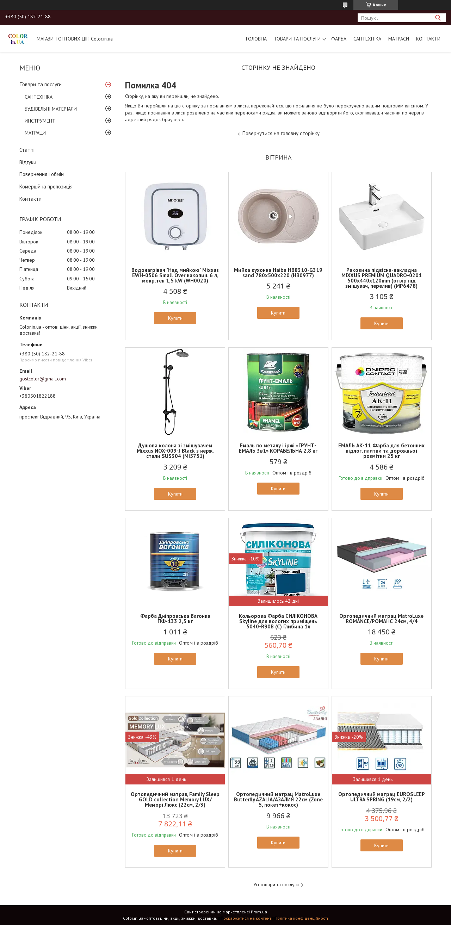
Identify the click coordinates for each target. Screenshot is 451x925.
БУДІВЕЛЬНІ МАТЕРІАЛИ (51, 109)
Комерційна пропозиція (46, 186)
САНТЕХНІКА (367, 39)
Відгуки (27, 162)
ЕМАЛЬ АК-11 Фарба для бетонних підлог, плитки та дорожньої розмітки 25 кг (381, 451)
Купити (175, 318)
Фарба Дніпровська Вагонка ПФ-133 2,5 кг (175, 618)
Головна (256, 39)
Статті (27, 150)
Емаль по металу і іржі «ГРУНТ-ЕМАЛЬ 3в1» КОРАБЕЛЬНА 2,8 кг (278, 448)
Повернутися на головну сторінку (281, 133)
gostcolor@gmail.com (42, 378)
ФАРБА (338, 39)
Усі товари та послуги (276, 885)
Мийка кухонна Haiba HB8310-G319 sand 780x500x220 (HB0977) (278, 272)
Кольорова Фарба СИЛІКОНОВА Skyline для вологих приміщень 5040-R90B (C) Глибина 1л (278, 621)
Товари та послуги (297, 39)
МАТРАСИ (398, 39)
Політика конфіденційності (301, 918)
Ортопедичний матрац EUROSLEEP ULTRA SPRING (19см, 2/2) (381, 796)
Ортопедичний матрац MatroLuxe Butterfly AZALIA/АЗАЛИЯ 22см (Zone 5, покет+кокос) (278, 799)
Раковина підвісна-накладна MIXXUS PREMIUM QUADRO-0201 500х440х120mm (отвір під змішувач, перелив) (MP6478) (381, 277)
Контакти (428, 39)
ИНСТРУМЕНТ (40, 121)
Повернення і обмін (41, 174)
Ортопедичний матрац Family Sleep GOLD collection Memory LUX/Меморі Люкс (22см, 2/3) (175, 799)
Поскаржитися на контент (246, 918)
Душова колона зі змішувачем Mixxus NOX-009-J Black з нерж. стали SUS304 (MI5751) (175, 451)
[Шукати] (438, 17)
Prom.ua (259, 911)
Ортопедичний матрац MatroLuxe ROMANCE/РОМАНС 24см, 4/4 (381, 618)
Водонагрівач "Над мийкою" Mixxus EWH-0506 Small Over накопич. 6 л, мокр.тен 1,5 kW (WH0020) (175, 275)
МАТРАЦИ (35, 133)
